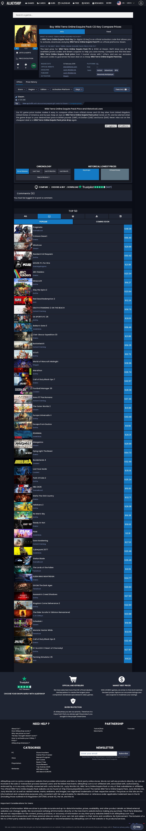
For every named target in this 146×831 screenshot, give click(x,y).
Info (62, 31)
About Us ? (16, 729)
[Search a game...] (73, 15)
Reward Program (43, 757)
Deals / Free (41, 762)
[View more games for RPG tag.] (116, 71)
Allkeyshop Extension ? (21, 743)
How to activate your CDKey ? (24, 738)
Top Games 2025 (43, 767)
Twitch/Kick (98, 729)
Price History (31, 82)
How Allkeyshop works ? (21, 731)
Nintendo (15, 769)
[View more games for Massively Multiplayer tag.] (105, 75)
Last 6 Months (50, 171)
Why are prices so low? (21, 733)
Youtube (131, 729)
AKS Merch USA (42, 769)
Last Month (64, 171)
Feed (109, 31)
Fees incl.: (121, 89)
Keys (78, 89)
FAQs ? (14, 741)
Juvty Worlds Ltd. (69, 70)
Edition (43, 89)
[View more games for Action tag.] (99, 71)
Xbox (14, 758)
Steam (66, 76)
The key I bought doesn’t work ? (24, 736)
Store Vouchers (42, 753)
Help (136, 827)
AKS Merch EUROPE (43, 772)
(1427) (95, 187)
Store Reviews (41, 765)
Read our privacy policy (121, 827)
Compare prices (75, 104)
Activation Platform (61, 89)
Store (20, 89)
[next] (35, 48)
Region (32, 89)
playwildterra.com (70, 67)
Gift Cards (40, 760)
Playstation (16, 763)
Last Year (36, 171)
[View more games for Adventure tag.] (109, 71)
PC (13, 753)
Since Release (22, 171)
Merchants (98, 731)
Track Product (43, 178)
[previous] (16, 48)
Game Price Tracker (44, 755)
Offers (19, 82)
